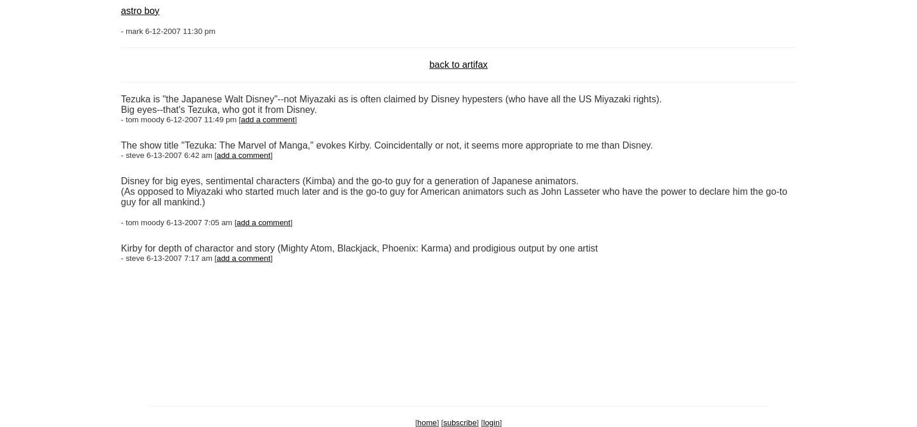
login (491, 422)
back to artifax (458, 65)
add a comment (268, 119)
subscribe (460, 422)
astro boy (140, 11)
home (427, 422)
